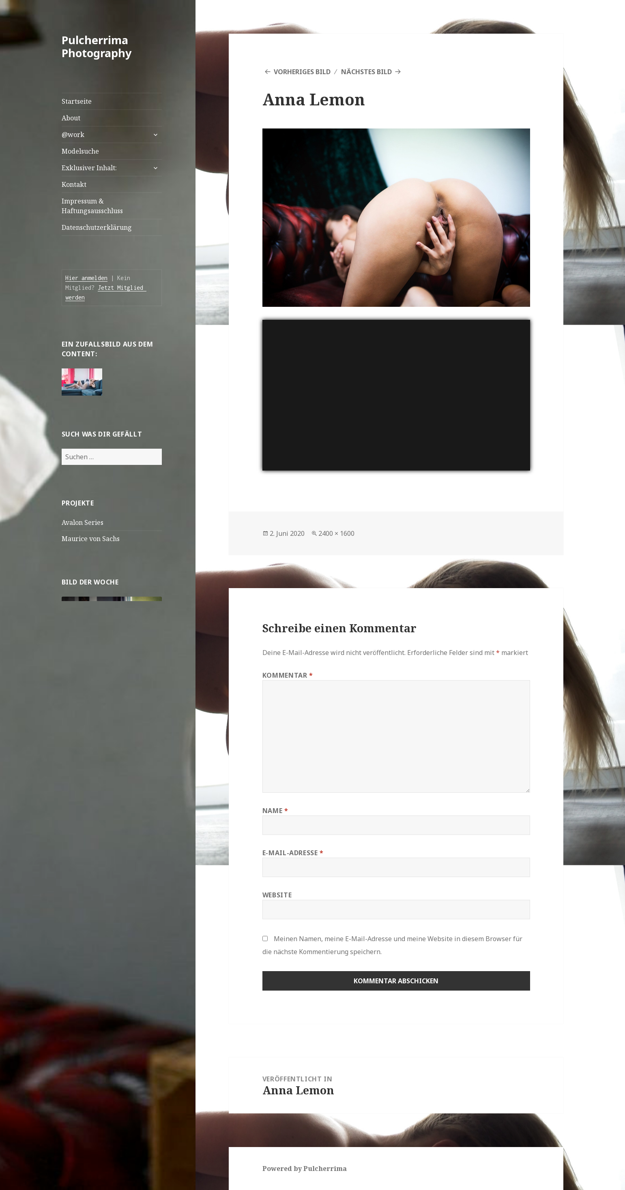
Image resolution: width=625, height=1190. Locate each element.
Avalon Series (82, 522)
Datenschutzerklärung (97, 227)
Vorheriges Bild (302, 71)
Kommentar (287, 675)
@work (73, 134)
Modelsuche (80, 151)
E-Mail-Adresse (293, 852)
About (71, 117)
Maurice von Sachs (91, 538)
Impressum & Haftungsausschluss (92, 206)
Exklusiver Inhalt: (89, 167)
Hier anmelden (86, 277)
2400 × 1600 (336, 533)
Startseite (77, 101)
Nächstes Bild (366, 71)
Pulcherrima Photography (96, 46)
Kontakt (74, 184)
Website (277, 894)
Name (275, 810)
